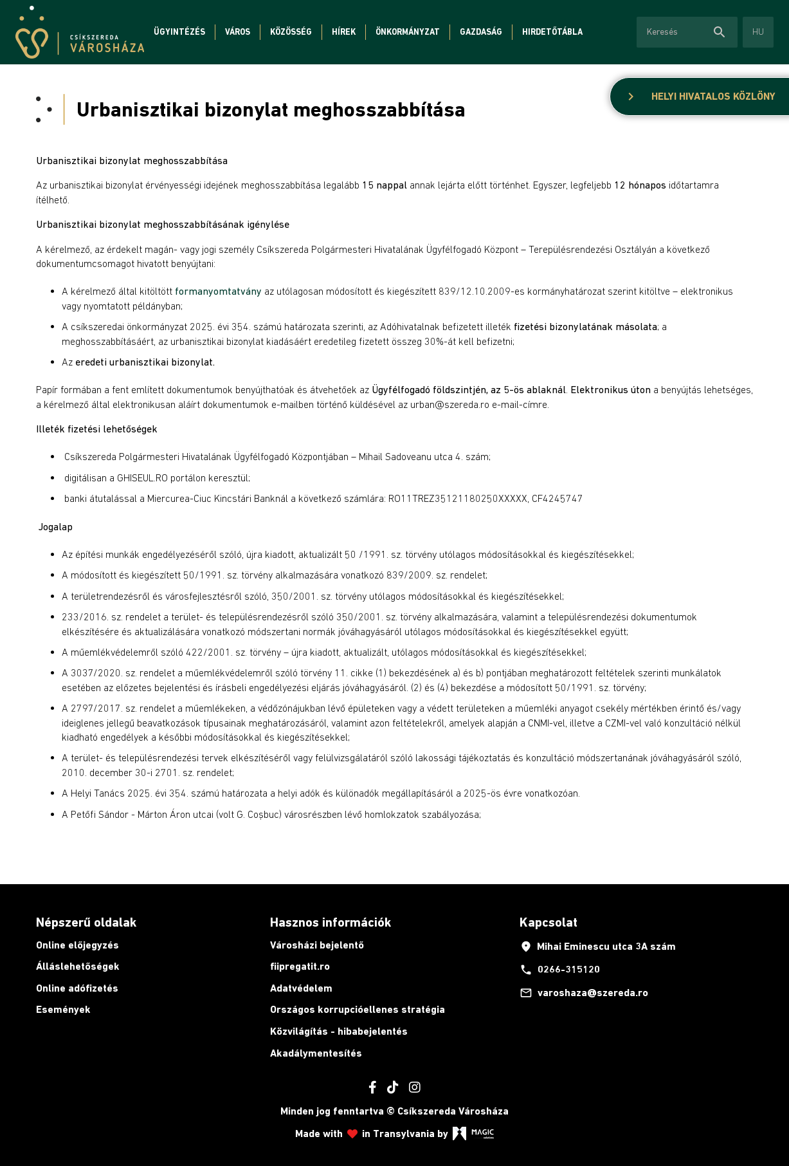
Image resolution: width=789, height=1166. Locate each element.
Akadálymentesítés (316, 1053)
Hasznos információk (330, 922)
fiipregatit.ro (300, 966)
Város (237, 32)
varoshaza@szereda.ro (584, 992)
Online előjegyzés (77, 945)
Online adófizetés (77, 988)
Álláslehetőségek (78, 966)
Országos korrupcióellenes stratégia (357, 1009)
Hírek (344, 32)
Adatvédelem (301, 988)
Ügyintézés (179, 32)
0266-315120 (560, 969)
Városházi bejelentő (317, 945)
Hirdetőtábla (552, 32)
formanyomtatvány (218, 291)
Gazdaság (481, 32)
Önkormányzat (408, 32)
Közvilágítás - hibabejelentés (339, 1031)
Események (63, 1009)
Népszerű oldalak (86, 922)
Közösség (291, 32)
